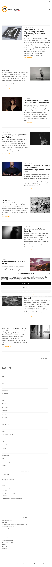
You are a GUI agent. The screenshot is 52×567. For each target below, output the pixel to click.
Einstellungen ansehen (26, 293)
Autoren (3, 383)
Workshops (4, 465)
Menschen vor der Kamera (7, 434)
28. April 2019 (27, 226)
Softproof (4, 448)
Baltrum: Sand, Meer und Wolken (9, 532)
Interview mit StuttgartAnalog (14, 328)
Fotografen (4, 414)
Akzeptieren (26, 285)
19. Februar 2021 (6, 132)
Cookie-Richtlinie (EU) (7, 542)
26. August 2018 (6, 326)
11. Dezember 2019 (6, 198)
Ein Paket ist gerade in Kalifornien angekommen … (12, 498)
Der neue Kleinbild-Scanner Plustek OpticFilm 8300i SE (14, 524)
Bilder (3, 400)
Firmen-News (5, 410)
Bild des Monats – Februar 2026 (8, 493)
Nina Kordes (4, 522)
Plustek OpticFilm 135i (6, 474)
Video (3, 458)
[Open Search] (49, 2)
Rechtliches (4, 546)
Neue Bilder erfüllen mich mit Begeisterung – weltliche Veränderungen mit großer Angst (36, 32)
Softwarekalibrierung (6, 451)
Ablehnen (26, 289)
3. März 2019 (5, 259)
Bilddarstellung (5, 397)
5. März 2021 (27, 98)
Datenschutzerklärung (27, 296)
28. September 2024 (29, 27)
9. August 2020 (28, 163)
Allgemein (4, 376)
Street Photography (6, 455)
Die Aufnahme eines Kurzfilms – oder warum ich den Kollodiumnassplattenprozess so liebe (37, 169)
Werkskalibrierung (6, 462)
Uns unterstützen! (6, 538)
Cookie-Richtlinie (18, 296)
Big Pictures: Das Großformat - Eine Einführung (12, 530)
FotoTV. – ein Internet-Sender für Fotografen (11, 484)
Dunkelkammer (5, 407)
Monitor (3, 441)
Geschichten (4, 417)
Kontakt (4, 544)
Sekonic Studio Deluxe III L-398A (9, 489)
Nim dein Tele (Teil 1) (6, 528)
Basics (3, 386)
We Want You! (7, 200)
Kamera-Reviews (5, 424)
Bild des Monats (5, 393)
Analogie (5, 70)
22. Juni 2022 (5, 67)
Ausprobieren (4, 380)
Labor (3, 427)
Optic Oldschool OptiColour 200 (8, 479)
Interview (4, 421)
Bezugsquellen (5, 390)
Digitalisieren (4, 403)
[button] (50, 275)
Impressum (34, 296)
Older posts (45, 358)
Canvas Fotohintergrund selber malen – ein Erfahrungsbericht (36, 101)
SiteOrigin (43, 563)
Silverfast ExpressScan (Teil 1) (8, 526)
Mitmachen (4, 438)
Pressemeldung (5, 445)
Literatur (3, 431)
